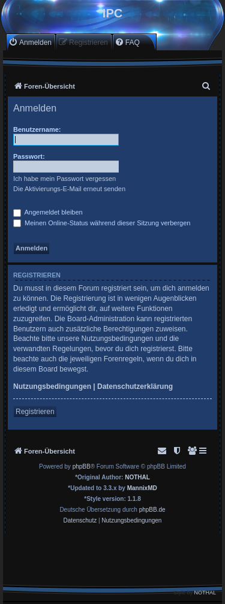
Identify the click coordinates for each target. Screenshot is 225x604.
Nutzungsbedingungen (52, 386)
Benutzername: (37, 129)
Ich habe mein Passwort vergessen (64, 178)
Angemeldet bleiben (48, 212)
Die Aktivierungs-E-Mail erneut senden (69, 188)
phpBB (82, 466)
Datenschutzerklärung (135, 386)
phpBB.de (152, 509)
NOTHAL (137, 477)
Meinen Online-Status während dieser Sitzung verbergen (101, 222)
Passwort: (29, 156)
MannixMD (142, 488)
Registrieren (35, 411)
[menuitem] (30, 42)
